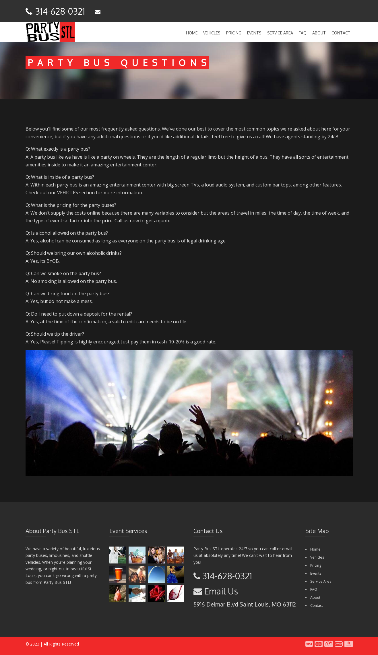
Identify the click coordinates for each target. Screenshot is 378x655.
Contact (341, 32)
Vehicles (211, 32)
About (319, 32)
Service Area (280, 32)
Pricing (233, 32)
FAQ (303, 32)
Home (191, 32)
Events (254, 32)
